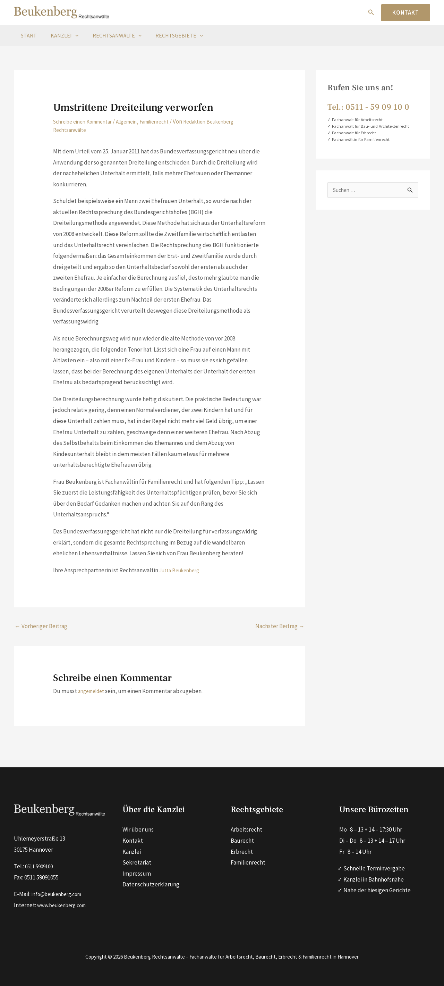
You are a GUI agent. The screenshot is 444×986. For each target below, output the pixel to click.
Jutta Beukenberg (182, 570)
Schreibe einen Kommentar (87, 121)
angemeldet (93, 691)
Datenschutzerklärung (150, 884)
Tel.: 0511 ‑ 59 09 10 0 (368, 107)
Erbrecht (242, 852)
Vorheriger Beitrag (41, 626)
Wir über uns (138, 829)
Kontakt (132, 840)
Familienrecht (171, 121)
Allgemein (138, 121)
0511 (30, 866)
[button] (371, 12)
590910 (45, 866)
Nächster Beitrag (280, 626)
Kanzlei (60, 35)
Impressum (136, 873)
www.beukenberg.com (65, 904)
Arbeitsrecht (246, 829)
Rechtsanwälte (110, 35)
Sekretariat (136, 862)
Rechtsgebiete (170, 35)
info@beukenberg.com (60, 893)
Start (27, 35)
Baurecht (242, 840)
